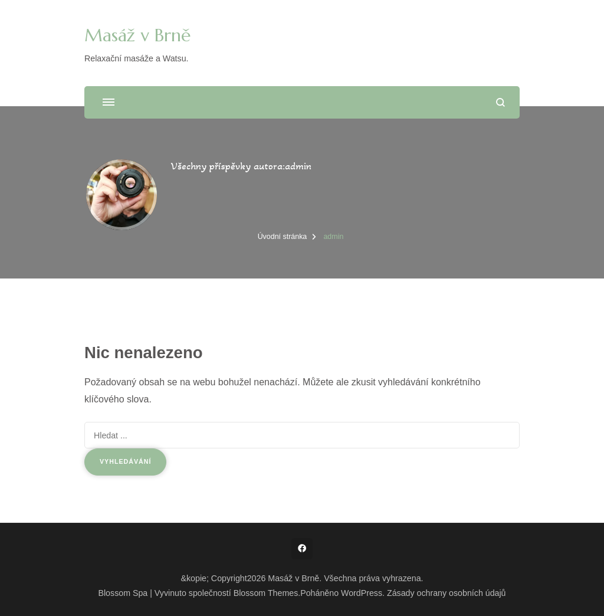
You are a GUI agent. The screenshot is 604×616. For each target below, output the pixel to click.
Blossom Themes (266, 593)
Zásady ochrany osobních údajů (446, 593)
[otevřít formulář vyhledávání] (500, 102)
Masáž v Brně (137, 35)
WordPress (361, 593)
